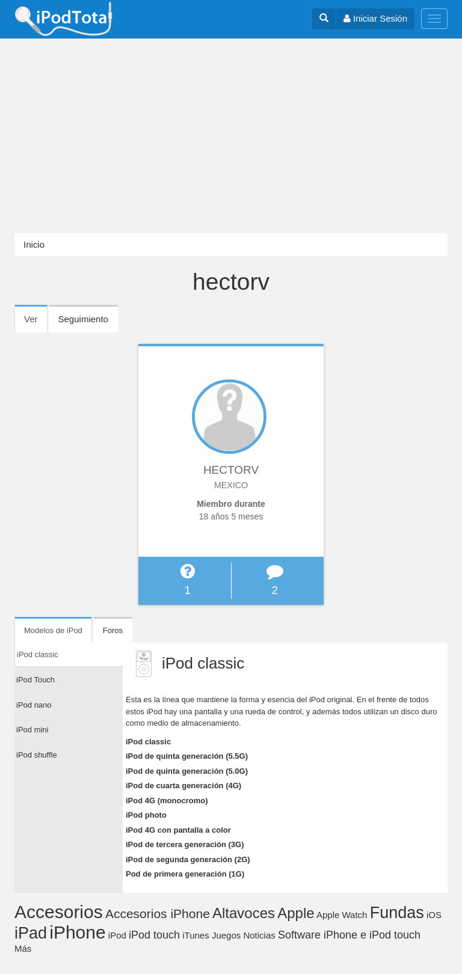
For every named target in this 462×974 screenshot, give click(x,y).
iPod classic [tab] (37, 654)
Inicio (34, 244)
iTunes (195, 935)
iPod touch (154, 935)
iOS (434, 915)
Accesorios (58, 912)
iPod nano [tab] (34, 704)
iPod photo (146, 814)
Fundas (397, 913)
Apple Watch (342, 915)
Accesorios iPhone (157, 913)
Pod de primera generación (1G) (185, 873)
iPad (30, 933)
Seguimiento (83, 319)
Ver (36, 323)
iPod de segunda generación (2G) (188, 859)
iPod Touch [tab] (35, 679)
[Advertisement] (231, 136)
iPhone (77, 932)
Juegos (226, 935)
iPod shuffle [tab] (36, 754)
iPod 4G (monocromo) (167, 800)
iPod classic (148, 741)
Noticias (259, 935)
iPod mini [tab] (32, 729)
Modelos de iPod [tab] (53, 630)
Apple (295, 913)
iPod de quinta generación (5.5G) (187, 756)
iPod (117, 935)
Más (22, 948)
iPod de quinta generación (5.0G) (187, 771)
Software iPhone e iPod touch (349, 935)
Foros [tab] (113, 630)
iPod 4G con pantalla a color (178, 830)
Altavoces (243, 913)
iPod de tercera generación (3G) (185, 844)
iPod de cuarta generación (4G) (183, 785)
